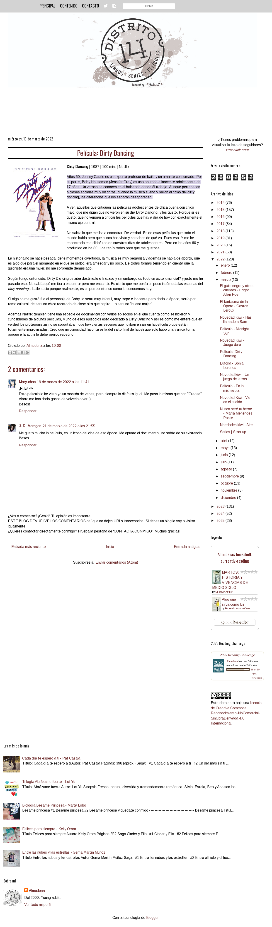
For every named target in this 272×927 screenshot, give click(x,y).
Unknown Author (224, 592)
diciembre (229, 498)
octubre (227, 483)
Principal (48, 6)
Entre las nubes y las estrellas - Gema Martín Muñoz (63, 852)
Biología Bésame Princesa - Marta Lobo (54, 805)
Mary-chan (27, 382)
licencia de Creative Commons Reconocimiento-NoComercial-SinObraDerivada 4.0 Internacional (236, 713)
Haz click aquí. (237, 150)
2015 (221, 210)
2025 (221, 520)
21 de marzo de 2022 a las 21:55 (69, 426)
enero (226, 265)
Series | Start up (233, 432)
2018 (221, 231)
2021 (221, 252)
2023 (221, 506)
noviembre (229, 490)
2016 (221, 217)
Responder (27, 411)
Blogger (152, 918)
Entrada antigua (186, 547)
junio (225, 455)
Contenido (69, 6)
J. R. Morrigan (30, 426)
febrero (227, 273)
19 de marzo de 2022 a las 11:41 (63, 382)
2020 (221, 245)
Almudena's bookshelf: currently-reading (235, 557)
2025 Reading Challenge (237, 655)
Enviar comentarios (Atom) (116, 562)
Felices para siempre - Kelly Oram (49, 829)
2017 (221, 224)
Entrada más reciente (28, 547)
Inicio (110, 547)
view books (257, 678)
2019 (221, 238)
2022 (221, 259)
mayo (226, 448)
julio (224, 462)
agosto (227, 469)
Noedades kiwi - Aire (236, 425)
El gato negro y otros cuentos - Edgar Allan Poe (236, 290)
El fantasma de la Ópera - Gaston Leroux (234, 306)
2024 (221, 513)
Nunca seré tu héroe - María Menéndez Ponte (236, 413)
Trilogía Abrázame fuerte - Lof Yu (48, 782)
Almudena (232, 661)
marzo (226, 280)
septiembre (230, 476)
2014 (221, 203)
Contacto (90, 6)
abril (224, 441)
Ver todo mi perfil (37, 905)
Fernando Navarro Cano (237, 608)
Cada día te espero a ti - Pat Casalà (51, 758)
